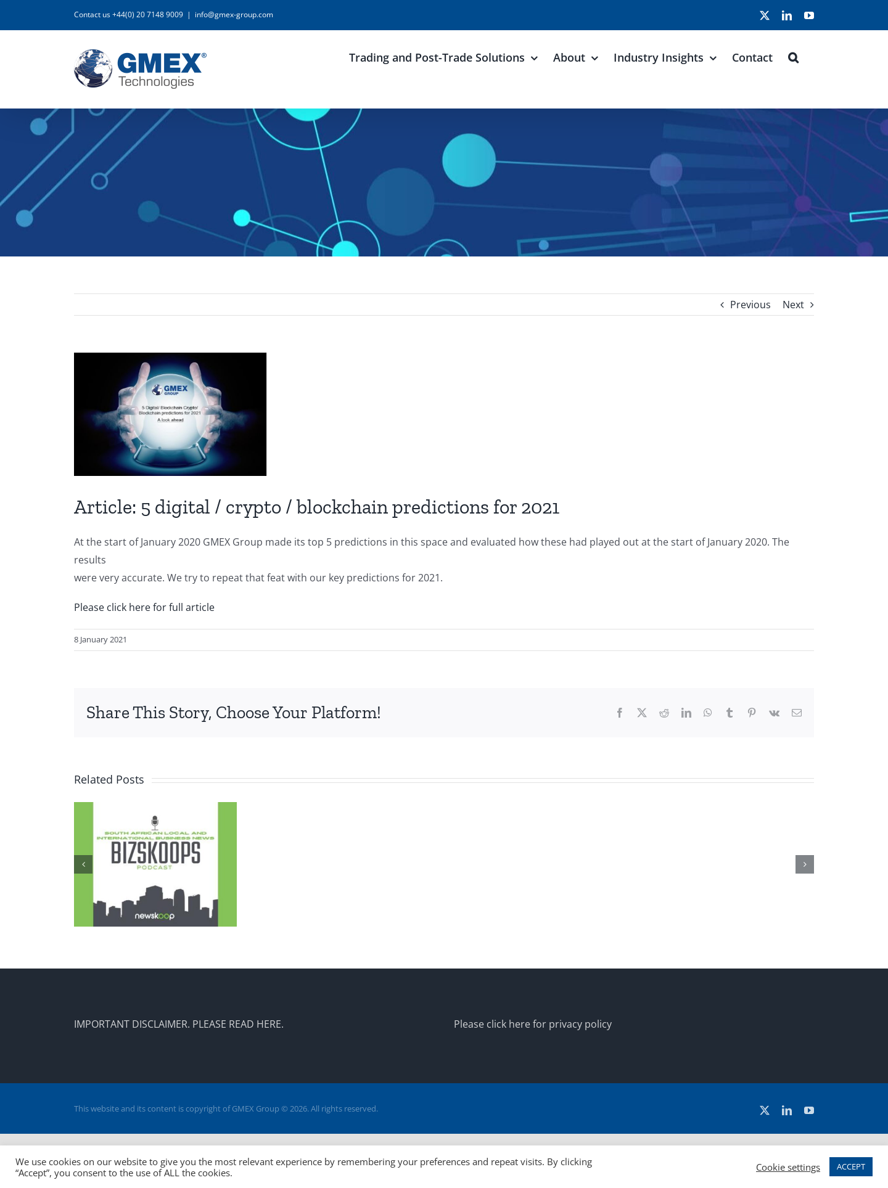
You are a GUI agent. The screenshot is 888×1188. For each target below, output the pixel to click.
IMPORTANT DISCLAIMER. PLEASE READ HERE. (179, 1024)
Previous (750, 304)
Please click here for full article (144, 607)
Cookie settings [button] (788, 1167)
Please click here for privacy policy (533, 1024)
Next (793, 304)
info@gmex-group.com (234, 14)
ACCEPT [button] (851, 1166)
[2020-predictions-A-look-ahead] (444, 414)
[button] (793, 56)
